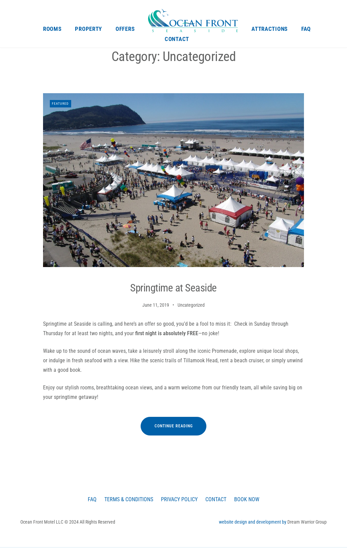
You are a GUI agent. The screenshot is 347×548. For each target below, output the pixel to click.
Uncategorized (191, 305)
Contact (177, 39)
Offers (125, 28)
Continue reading (181, 429)
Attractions (269, 28)
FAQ (306, 28)
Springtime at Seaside (173, 288)
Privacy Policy (179, 499)
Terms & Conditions (126, 499)
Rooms (52, 28)
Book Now (250, 499)
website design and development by (253, 522)
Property (88, 28)
